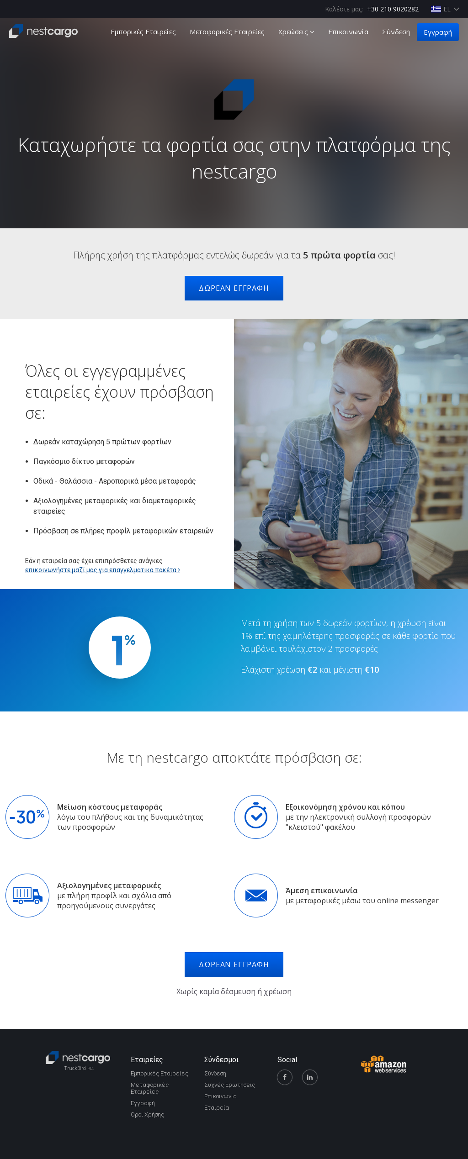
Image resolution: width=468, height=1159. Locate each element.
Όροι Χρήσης (147, 1114)
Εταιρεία (216, 1107)
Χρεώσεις (296, 31)
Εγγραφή (438, 32)
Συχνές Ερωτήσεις (229, 1084)
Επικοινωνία (348, 31)
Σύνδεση (396, 31)
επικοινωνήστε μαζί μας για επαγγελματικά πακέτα (102, 570)
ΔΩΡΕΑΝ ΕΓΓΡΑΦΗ (234, 288)
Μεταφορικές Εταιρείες (227, 31)
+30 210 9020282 (393, 9)
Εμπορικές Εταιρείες (143, 31)
